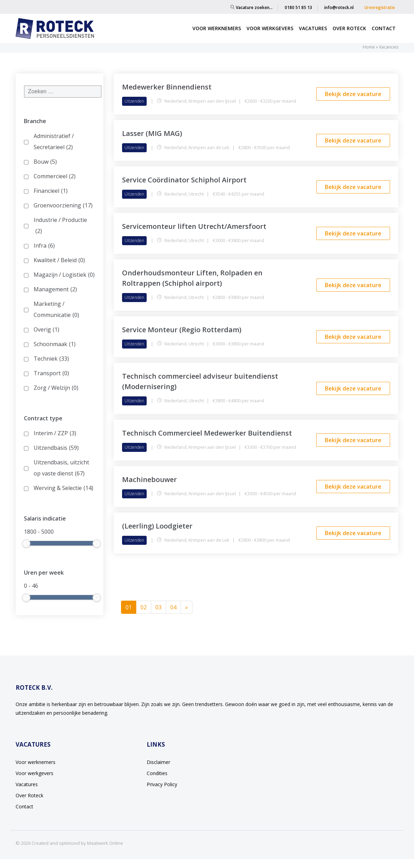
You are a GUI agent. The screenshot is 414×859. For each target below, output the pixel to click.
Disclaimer (158, 762)
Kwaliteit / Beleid (59, 260)
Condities (157, 773)
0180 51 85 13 (298, 7)
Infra (44, 245)
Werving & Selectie (63, 487)
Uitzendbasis (56, 447)
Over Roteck (349, 28)
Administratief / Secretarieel (54, 142)
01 (131, 607)
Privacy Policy (162, 784)
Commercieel (55, 176)
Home (369, 47)
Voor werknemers (216, 28)
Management (55, 289)
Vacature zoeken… (252, 7)
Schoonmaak (55, 344)
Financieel (51, 190)
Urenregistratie (379, 7)
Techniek (51, 358)
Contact (384, 28)
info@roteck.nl (339, 7)
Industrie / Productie (60, 226)
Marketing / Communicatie (56, 310)
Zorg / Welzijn (56, 387)
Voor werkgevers (270, 28)
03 (158, 607)
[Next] (186, 607)
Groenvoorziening (63, 205)
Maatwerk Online (105, 843)
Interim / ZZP (55, 433)
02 (143, 607)
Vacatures (313, 28)
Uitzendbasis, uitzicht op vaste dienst (61, 468)
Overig (46, 329)
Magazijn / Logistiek (64, 274)
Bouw (45, 161)
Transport (51, 373)
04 (173, 607)
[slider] (26, 543)
